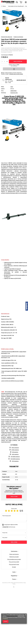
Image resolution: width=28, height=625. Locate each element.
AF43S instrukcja (15, 449)
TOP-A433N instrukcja (15, 458)
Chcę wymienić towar (14, 564)
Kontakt (14, 567)
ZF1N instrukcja (15, 461)
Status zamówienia (14, 554)
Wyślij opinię (14, 542)
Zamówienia (14, 551)
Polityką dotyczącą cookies (12, 616)
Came (11, 86)
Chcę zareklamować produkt (14, 559)
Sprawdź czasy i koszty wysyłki (16, 74)
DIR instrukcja (15, 452)
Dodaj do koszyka (18, 61)
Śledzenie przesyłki (14, 556)
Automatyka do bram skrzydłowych (16, 6)
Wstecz (3, 6)
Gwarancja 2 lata (14, 92)
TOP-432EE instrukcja (15, 456)
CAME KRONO (13, 90)
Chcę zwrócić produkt (14, 562)
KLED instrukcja (15, 454)
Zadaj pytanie (14, 496)
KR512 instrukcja (15, 447)
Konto (14, 572)
